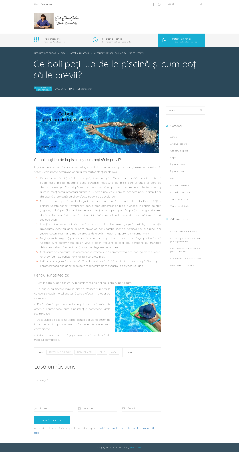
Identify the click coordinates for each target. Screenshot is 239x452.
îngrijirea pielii (85, 352)
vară (113, 352)
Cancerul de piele (179, 150)
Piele (172, 178)
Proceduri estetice (179, 185)
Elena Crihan (136, 447)
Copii (173, 157)
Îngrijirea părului (178, 164)
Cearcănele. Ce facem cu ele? (185, 258)
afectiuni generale (60, 352)
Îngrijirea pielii (43, 90)
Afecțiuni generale (43, 88)
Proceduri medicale (180, 192)
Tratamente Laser (179, 199)
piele (102, 352)
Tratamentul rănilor (180, 206)
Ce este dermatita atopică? (184, 231)
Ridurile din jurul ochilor (182, 265)
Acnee (173, 136)
